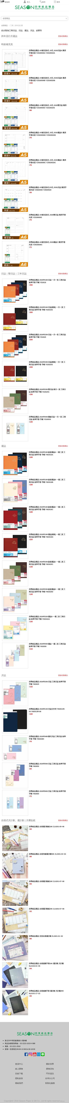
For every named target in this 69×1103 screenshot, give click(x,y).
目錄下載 (19, 1074)
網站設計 (62, 1101)
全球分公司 (50, 1078)
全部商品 (6, 18)
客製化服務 (50, 1083)
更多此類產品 (63, 36)
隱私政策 (19, 1078)
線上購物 (19, 1069)
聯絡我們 (19, 1083)
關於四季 (50, 1064)
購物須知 (50, 1069)
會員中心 (19, 1064)
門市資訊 (50, 1074)
